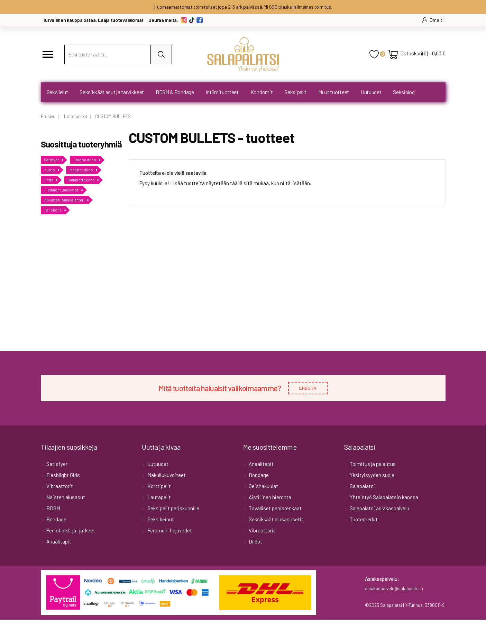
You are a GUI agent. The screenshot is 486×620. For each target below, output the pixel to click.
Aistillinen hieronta (269, 497)
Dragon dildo (84, 160)
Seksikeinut (160, 519)
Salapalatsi (362, 486)
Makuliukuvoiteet (166, 475)
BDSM (52, 508)
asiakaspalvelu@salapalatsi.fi (394, 589)
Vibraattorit (59, 486)
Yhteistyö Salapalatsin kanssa (383, 497)
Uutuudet (157, 464)
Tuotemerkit (363, 519)
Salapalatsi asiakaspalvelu (379, 508)
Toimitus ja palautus (372, 464)
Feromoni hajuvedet (169, 531)
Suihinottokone (81, 180)
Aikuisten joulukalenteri (64, 200)
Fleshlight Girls (62, 475)
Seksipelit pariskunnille (172, 508)
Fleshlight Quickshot (61, 190)
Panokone (53, 210)
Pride (48, 180)
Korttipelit (158, 486)
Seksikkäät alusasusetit (275, 519)
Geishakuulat (263, 486)
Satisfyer (51, 160)
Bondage (55, 519)
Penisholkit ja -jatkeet (70, 531)
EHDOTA (308, 388)
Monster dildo (81, 170)
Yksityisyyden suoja (371, 475)
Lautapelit (158, 497)
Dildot (255, 542)
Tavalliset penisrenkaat (275, 508)
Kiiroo (49, 170)
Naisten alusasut (65, 497)
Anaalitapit (58, 542)
